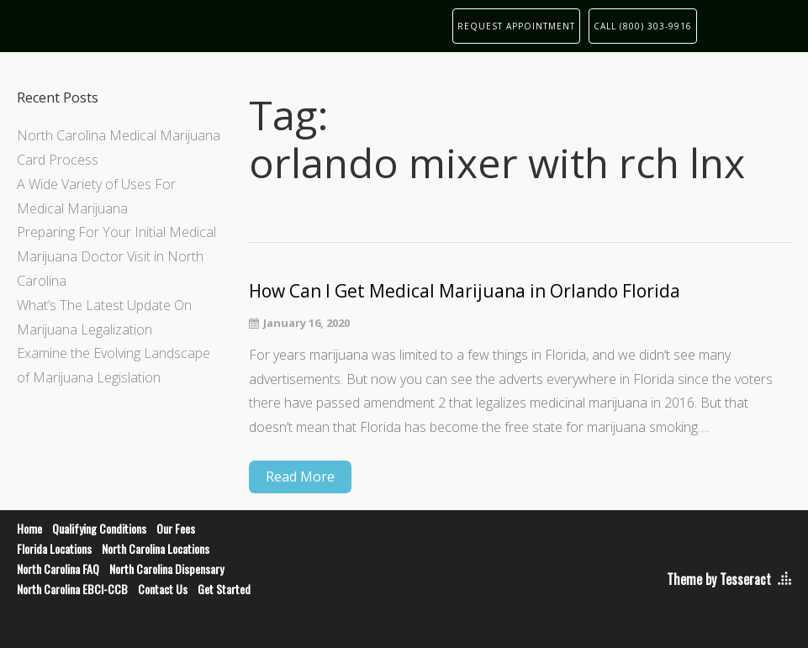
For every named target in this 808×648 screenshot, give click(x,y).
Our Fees (175, 528)
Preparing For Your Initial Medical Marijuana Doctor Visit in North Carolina (116, 256)
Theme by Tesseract (719, 579)
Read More (300, 476)
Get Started (224, 589)
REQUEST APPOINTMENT (516, 26)
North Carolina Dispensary (166, 568)
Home (29, 528)
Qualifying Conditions (99, 528)
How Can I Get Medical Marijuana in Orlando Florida (464, 291)
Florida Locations (54, 548)
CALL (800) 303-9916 (643, 26)
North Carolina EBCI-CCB (72, 589)
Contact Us (162, 589)
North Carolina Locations (155, 548)
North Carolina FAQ (58, 568)
